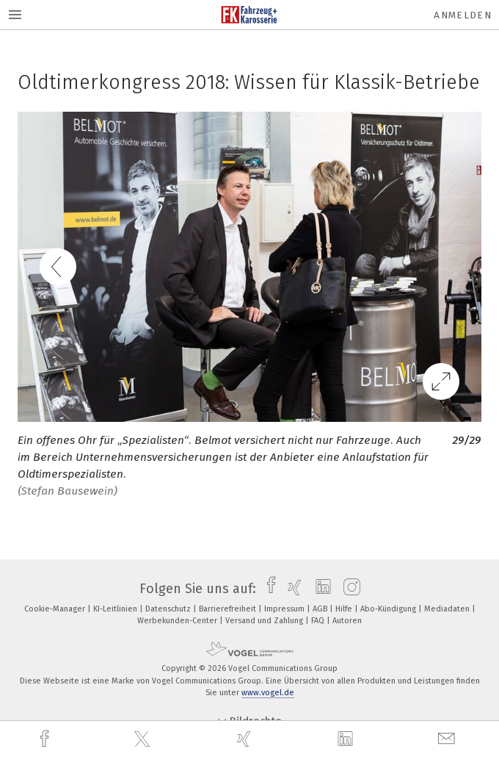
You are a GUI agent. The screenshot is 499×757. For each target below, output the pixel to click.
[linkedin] (347, 739)
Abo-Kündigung (389, 609)
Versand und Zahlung (265, 620)
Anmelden (463, 15)
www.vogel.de (267, 692)
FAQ (319, 620)
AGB (321, 609)
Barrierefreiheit (228, 609)
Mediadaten (448, 609)
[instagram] (348, 589)
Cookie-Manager (55, 609)
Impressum (285, 609)
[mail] (448, 739)
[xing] (246, 739)
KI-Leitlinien (116, 609)
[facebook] (46, 739)
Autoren (347, 620)
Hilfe (344, 609)
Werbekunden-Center (178, 620)
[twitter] (144, 739)
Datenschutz (169, 609)
